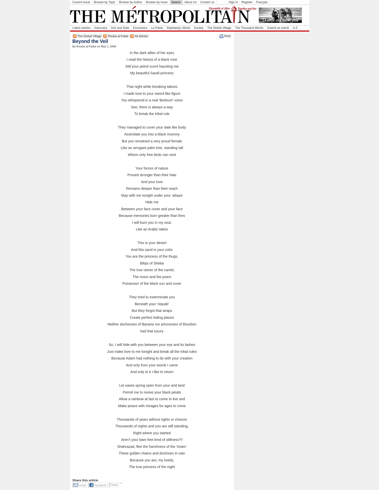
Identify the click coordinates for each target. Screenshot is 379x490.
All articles (141, 36)
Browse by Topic (104, 2)
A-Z (295, 28)
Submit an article (278, 28)
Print (227, 36)
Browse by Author (130, 2)
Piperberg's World (178, 28)
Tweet (114, 485)
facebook (100, 485)
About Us (190, 2)
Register (247, 2)
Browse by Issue (157, 2)
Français (262, 2)
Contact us (207, 2)
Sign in (233, 2)
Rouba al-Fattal (118, 36)
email (82, 485)
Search (176, 2)
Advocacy (100, 28)
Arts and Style (120, 28)
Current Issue (81, 2)
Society (198, 28)
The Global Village (219, 28)
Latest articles (81, 28)
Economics (140, 28)
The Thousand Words (249, 28)
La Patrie (157, 28)
